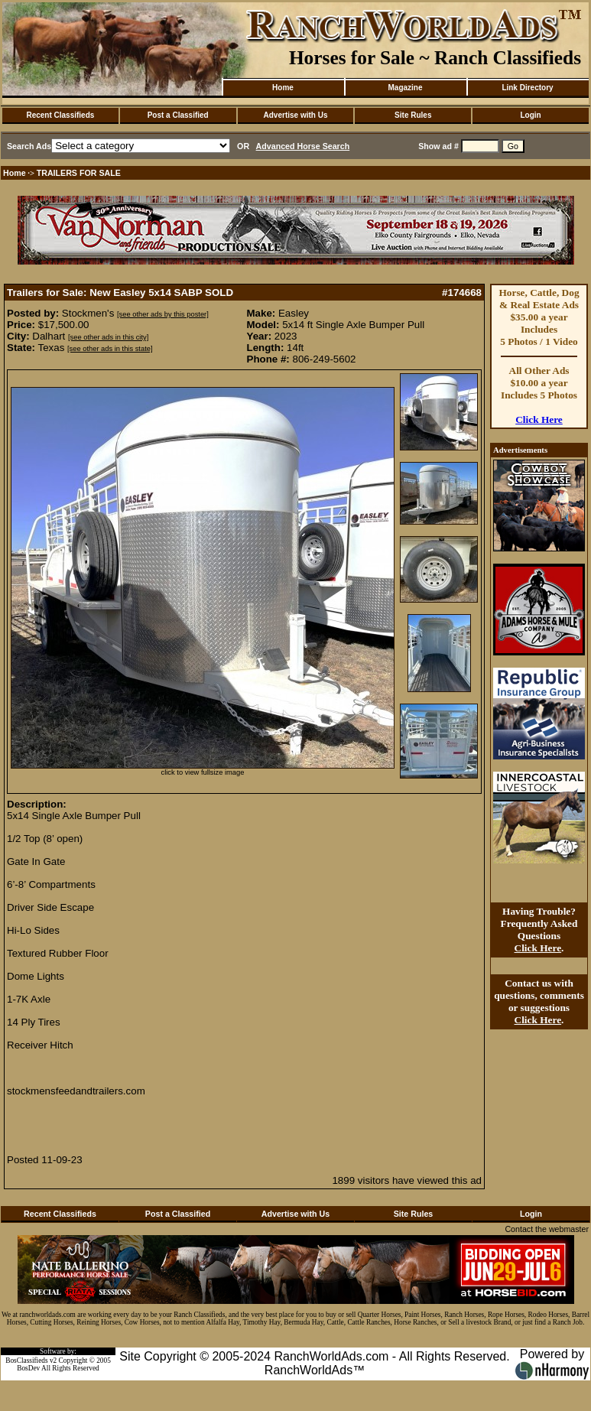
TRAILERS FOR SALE (79, 172)
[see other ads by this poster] (163, 314)
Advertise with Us (296, 115)
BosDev (28, 1368)
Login (530, 115)
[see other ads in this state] (109, 349)
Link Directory (527, 87)
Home (283, 87)
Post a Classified (178, 115)
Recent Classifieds (60, 115)
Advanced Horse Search (303, 146)
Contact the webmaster (547, 1229)
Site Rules (413, 115)
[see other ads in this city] (108, 337)
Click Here (539, 419)
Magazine (405, 87)
